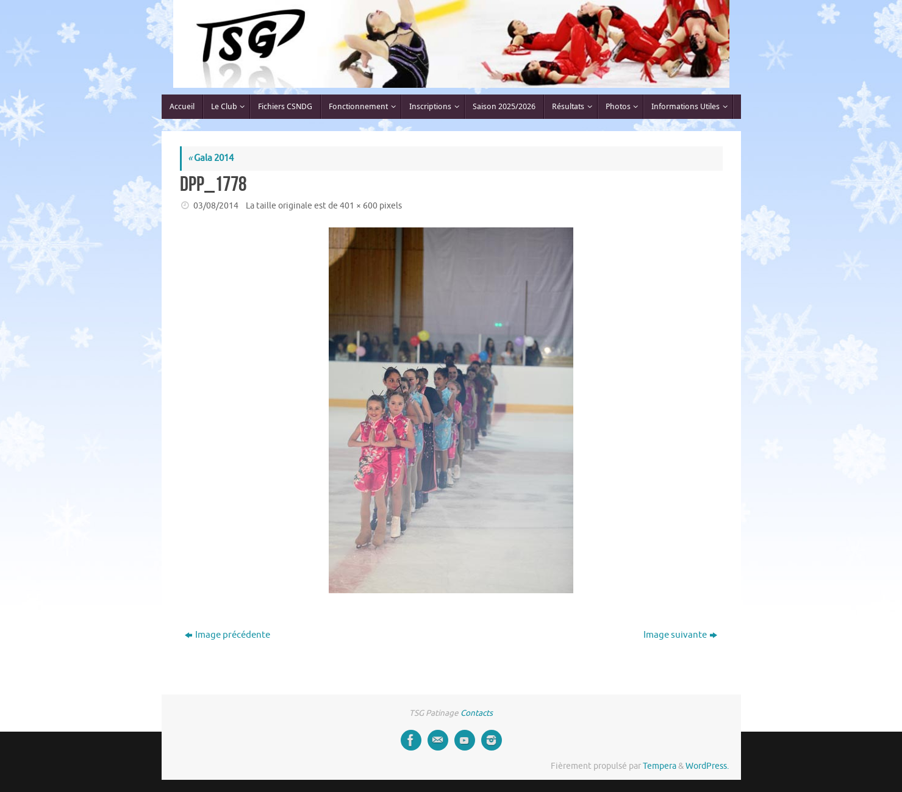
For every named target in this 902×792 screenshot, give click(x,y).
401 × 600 (359, 206)
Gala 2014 (211, 158)
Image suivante (680, 635)
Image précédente (227, 635)
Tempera (659, 766)
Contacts (476, 713)
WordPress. (707, 766)
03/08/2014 (215, 206)
